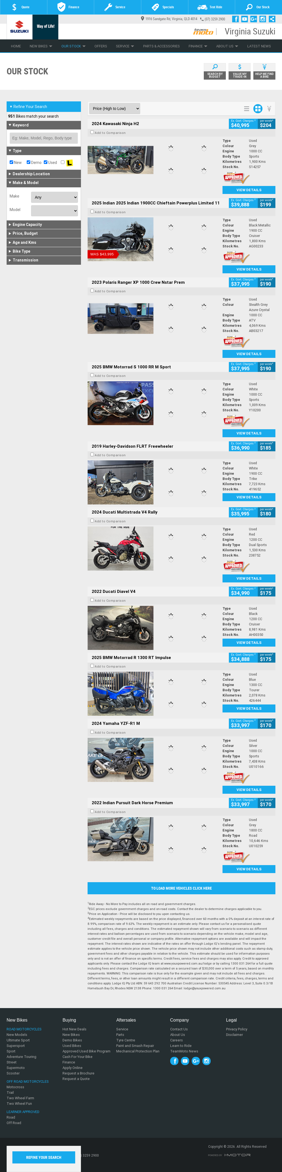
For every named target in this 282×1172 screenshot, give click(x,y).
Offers (100, 46)
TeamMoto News (184, 1051)
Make (14, 196)
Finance (198, 46)
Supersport (16, 1045)
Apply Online (73, 1067)
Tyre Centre (125, 1040)
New (16, 162)
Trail (10, 1092)
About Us (227, 46)
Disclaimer (234, 1034)
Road (11, 1117)
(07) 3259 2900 (215, 19)
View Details (249, 190)
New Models (17, 1034)
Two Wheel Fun (19, 1103)
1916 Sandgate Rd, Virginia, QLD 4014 (169, 19)
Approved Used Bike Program (86, 1051)
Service (125, 46)
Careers (176, 1040)
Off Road (14, 1122)
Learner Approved (23, 1111)
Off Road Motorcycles (28, 1081)
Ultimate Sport (18, 1040)
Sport (11, 1051)
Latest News (259, 46)
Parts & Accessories (161, 46)
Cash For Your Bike (78, 1056)
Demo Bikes (72, 1040)
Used (50, 162)
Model (15, 209)
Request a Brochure (78, 1073)
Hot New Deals (74, 1029)
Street (12, 1062)
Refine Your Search (28, 106)
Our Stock (73, 46)
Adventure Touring (21, 1056)
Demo (34, 162)
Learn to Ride (181, 1045)
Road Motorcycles (24, 1029)
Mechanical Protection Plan (137, 1051)
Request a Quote (76, 1078)
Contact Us (179, 1029)
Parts (120, 1034)
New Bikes (41, 46)
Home (16, 46)
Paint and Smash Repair (135, 1045)
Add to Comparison (110, 133)
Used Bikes (72, 1045)
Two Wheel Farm (20, 1098)
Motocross (15, 1087)
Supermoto (16, 1067)
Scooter (13, 1073)
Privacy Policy (236, 1029)
